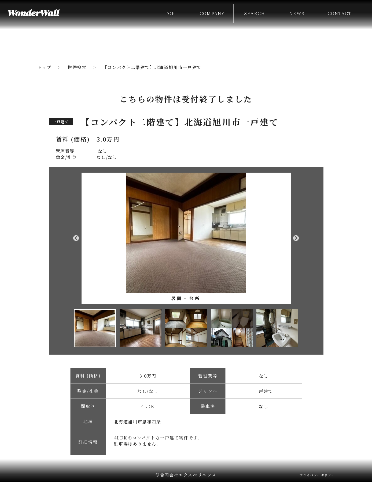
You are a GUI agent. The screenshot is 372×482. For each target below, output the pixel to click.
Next (296, 238)
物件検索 (77, 67)
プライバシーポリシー (317, 475)
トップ (44, 67)
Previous (76, 238)
